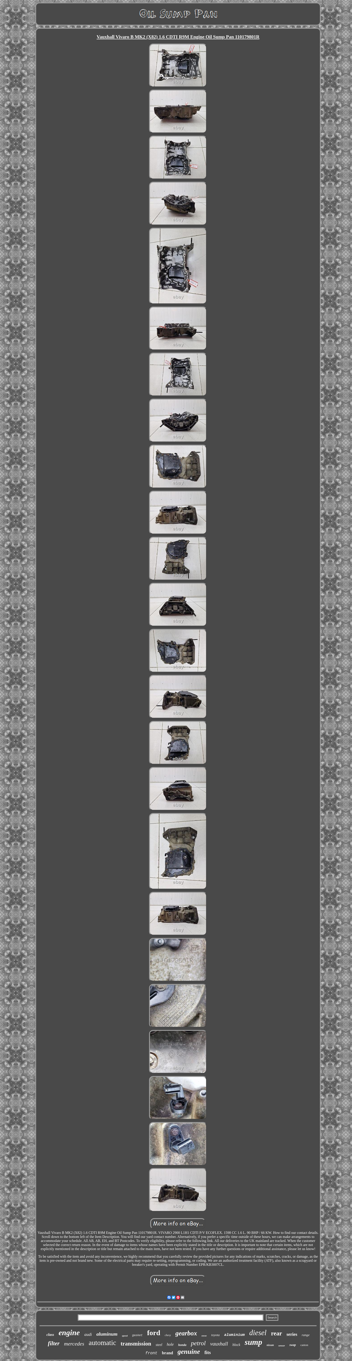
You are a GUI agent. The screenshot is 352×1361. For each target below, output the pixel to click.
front (151, 1353)
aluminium (234, 1335)
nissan (270, 1345)
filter (53, 1343)
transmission (136, 1344)
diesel (257, 1333)
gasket (137, 1335)
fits (208, 1352)
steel (159, 1345)
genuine (189, 1351)
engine (69, 1332)
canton (304, 1345)
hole (170, 1344)
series (291, 1334)
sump (253, 1342)
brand (167, 1352)
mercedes (74, 1344)
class (50, 1334)
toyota (215, 1335)
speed (125, 1335)
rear (276, 1333)
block (236, 1345)
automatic (102, 1343)
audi (88, 1334)
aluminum (106, 1334)
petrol (198, 1343)
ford (153, 1333)
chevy (168, 1335)
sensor (281, 1345)
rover (204, 1335)
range (306, 1335)
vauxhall (219, 1344)
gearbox (186, 1333)
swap (292, 1345)
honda (182, 1345)
